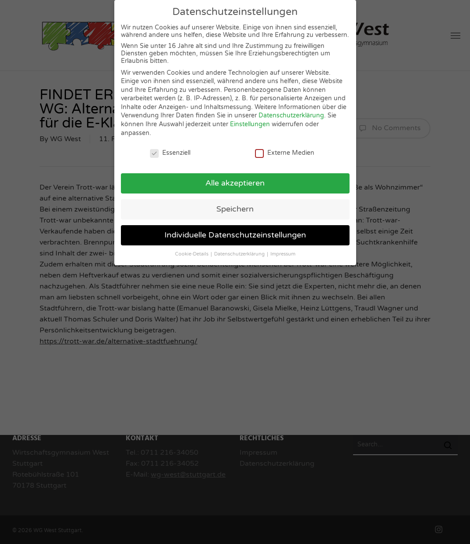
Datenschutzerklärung (291, 114)
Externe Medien (284, 151)
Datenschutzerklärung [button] (240, 253)
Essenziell (170, 151)
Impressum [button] (282, 253)
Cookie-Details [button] (192, 253)
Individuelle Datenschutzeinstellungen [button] (235, 234)
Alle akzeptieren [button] (235, 182)
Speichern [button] (235, 208)
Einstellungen (250, 123)
